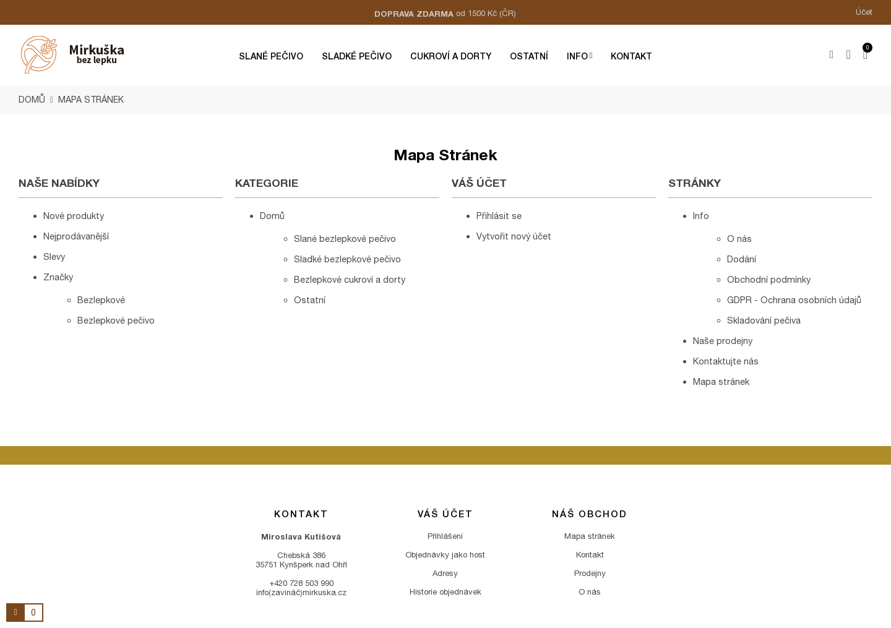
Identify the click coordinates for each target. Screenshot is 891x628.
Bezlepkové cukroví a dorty (349, 279)
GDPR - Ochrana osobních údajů (794, 300)
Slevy (54, 256)
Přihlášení (445, 536)
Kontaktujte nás (726, 361)
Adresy (445, 573)
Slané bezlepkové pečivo (345, 238)
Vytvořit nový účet (513, 236)
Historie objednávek (445, 591)
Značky (58, 277)
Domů (272, 215)
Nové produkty (73, 215)
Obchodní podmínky (769, 279)
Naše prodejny (722, 340)
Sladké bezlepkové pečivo (347, 259)
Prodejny (590, 573)
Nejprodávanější (76, 236)
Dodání (741, 259)
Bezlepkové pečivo (116, 320)
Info (701, 215)
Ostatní (309, 300)
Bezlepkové (101, 300)
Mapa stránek (721, 381)
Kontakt (590, 554)
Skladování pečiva (764, 320)
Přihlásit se (499, 215)
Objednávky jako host (445, 554)
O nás (739, 238)
